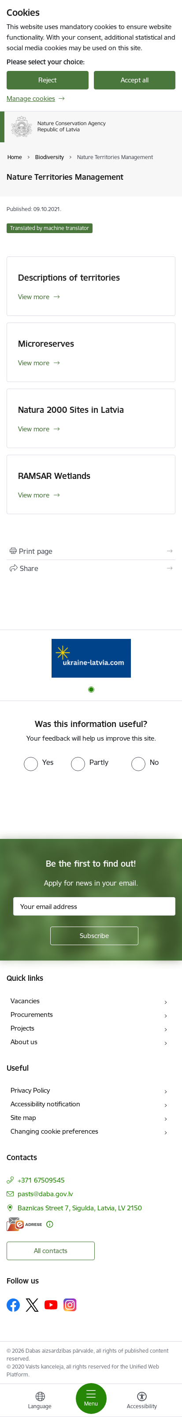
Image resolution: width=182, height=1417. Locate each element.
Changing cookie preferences (54, 1131)
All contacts (50, 1250)
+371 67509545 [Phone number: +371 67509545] (41, 1180)
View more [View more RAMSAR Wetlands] (33, 495)
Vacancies (25, 1001)
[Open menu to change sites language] (40, 1401)
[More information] (49, 1224)
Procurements (32, 1014)
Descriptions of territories (69, 277)
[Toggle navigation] (91, 1398)
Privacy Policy (30, 1090)
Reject (47, 80)
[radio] (38, 762)
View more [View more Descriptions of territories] (33, 297)
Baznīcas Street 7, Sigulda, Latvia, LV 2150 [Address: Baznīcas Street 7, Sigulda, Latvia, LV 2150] (80, 1208)
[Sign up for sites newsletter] (94, 936)
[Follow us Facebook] (13, 1305)
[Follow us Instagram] (70, 1304)
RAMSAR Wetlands (54, 476)
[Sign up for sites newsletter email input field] (94, 906)
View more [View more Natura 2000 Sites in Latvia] (33, 429)
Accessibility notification (45, 1104)
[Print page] (91, 551)
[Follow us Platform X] (32, 1305)
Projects (22, 1028)
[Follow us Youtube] (51, 1304)
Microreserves (46, 343)
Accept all (135, 80)
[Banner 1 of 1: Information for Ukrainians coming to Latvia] (91, 658)
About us (24, 1042)
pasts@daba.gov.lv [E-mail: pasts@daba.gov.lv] (45, 1194)
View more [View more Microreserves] (33, 363)
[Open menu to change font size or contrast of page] (141, 1401)
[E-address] (24, 1224)
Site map (23, 1117)
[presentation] (74, 804)
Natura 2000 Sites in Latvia (71, 409)
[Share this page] (91, 568)
